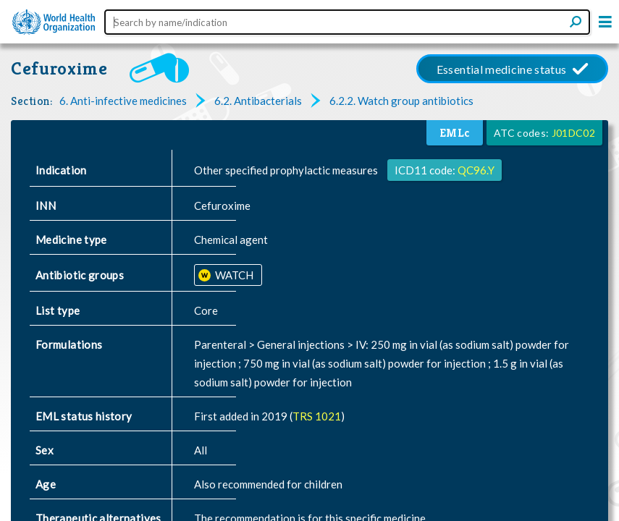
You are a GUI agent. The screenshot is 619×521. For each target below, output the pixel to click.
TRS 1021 (316, 416)
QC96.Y (476, 170)
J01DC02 (573, 133)
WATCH (233, 274)
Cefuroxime (59, 68)
